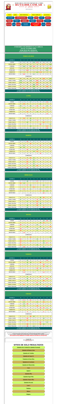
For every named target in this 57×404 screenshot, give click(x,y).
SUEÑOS (43, 24)
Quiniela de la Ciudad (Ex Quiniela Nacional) (28, 347)
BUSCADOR (10, 17)
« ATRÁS (9, 14)
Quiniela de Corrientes (28, 362)
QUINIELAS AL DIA (21, 17)
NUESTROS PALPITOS (25, 24)
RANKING (18, 24)
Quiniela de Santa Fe (28, 356)
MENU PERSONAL (24, 14)
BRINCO (48, 17)
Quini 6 (28, 370)
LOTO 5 (41, 17)
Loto (28, 368)
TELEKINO (40, 20)
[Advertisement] (24, 36)
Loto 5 (28, 385)
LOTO (36, 17)
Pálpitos (28, 394)
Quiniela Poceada (28, 382)
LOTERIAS (47, 20)
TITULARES (8, 24)
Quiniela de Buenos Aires (28, 350)
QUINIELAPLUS (16, 21)
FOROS (13, 24)
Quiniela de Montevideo (28, 365)
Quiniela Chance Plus (28, 379)
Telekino (28, 388)
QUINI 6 (30, 17)
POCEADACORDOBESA (24, 21)
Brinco (28, 391)
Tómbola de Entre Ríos (28, 359)
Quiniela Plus (28, 373)
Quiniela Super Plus (28, 376)
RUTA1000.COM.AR (28, 4)
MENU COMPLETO (36, 14)
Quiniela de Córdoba (28, 353)
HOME (15, 14)
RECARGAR (47, 14)
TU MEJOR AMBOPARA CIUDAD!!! (35, 24)
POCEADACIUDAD (9, 21)
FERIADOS (48, 24)
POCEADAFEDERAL (33, 21)
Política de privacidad (28, 340)
